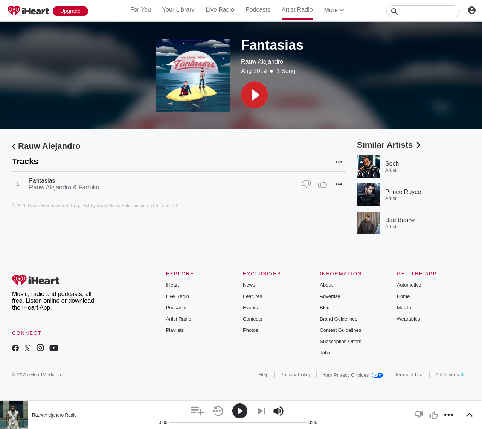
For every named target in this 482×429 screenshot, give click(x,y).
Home (403, 296)
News (249, 285)
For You (140, 9)
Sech (392, 163)
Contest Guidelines (340, 330)
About (326, 285)
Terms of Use (409, 374)
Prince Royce (403, 192)
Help (264, 374)
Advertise (330, 296)
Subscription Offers (340, 341)
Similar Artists (390, 145)
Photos (250, 330)
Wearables (408, 319)
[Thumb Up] (322, 184)
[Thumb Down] (306, 184)
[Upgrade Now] (70, 11)
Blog (324, 307)
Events (250, 307)
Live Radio (220, 9)
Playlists (175, 330)
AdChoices (449, 374)
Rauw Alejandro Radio (54, 415)
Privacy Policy (295, 374)
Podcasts (258, 9)
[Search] (423, 11)
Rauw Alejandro (262, 61)
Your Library (178, 9)
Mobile (404, 307)
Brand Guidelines (338, 319)
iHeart (172, 285)
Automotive (409, 285)
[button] (254, 94)
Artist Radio (297, 9)
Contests (252, 319)
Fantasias (42, 180)
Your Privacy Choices (352, 375)
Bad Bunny (400, 220)
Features (252, 296)
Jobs (325, 353)
